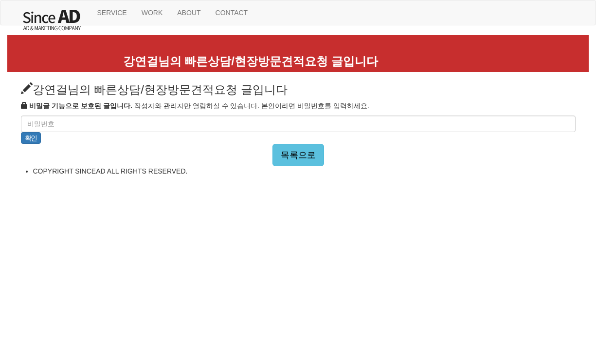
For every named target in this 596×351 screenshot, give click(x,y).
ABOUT (188, 13)
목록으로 (298, 155)
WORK (152, 13)
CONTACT (232, 13)
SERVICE (112, 13)
